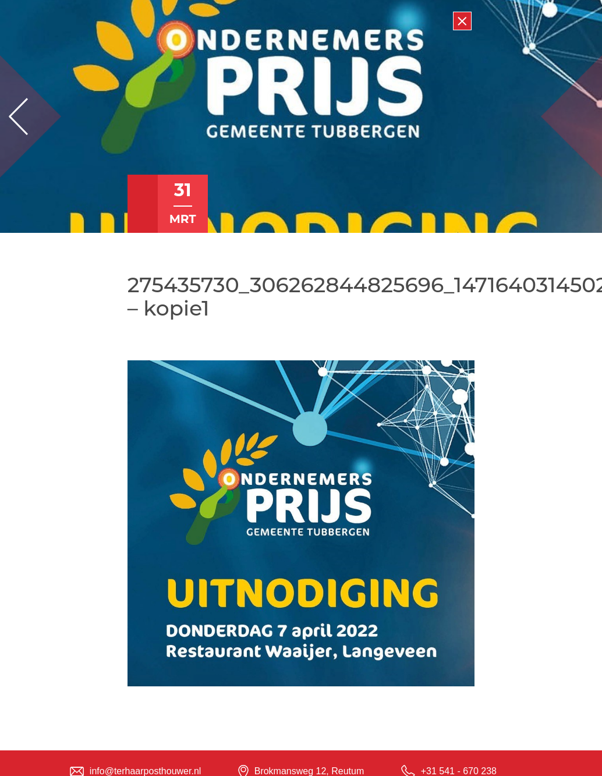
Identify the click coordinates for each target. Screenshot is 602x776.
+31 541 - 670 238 (459, 771)
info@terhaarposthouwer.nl (145, 771)
